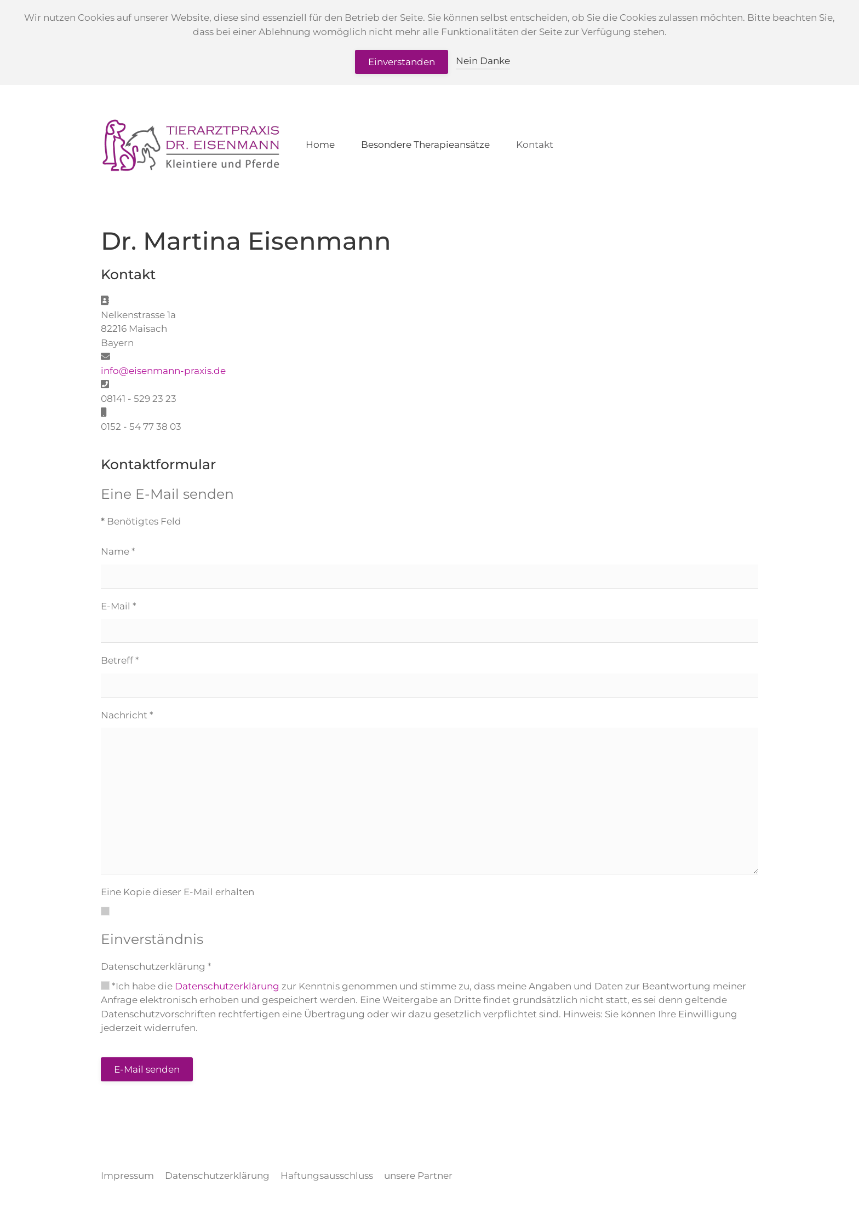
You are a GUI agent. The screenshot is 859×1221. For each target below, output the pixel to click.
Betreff (120, 660)
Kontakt (534, 144)
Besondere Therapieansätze (425, 144)
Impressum (127, 1175)
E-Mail (118, 606)
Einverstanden (401, 61)
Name (118, 551)
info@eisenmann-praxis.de (163, 370)
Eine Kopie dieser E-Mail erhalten (177, 891)
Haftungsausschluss (326, 1175)
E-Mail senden (147, 1069)
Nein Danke (483, 60)
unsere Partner (418, 1175)
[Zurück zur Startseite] (190, 145)
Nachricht (127, 715)
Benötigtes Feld (141, 521)
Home (320, 144)
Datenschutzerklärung (156, 966)
